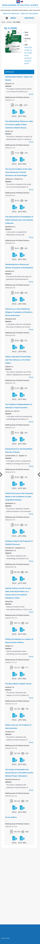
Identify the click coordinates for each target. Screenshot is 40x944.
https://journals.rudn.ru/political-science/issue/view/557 (28, 55)
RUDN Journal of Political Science (20, 7)
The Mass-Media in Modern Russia (18, 684)
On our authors (11, 817)
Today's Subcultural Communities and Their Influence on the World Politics (18, 360)
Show (31, 94)
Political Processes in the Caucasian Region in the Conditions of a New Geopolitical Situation (19, 496)
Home (3, 22)
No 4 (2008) (16, 22)
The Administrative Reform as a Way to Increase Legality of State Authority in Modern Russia (19, 124)
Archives (29, 18)
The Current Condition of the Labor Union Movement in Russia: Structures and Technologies (18, 172)
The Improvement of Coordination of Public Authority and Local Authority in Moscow (19, 220)
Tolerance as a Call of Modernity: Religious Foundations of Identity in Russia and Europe (18, 312)
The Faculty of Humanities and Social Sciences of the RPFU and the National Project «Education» (19, 773)
